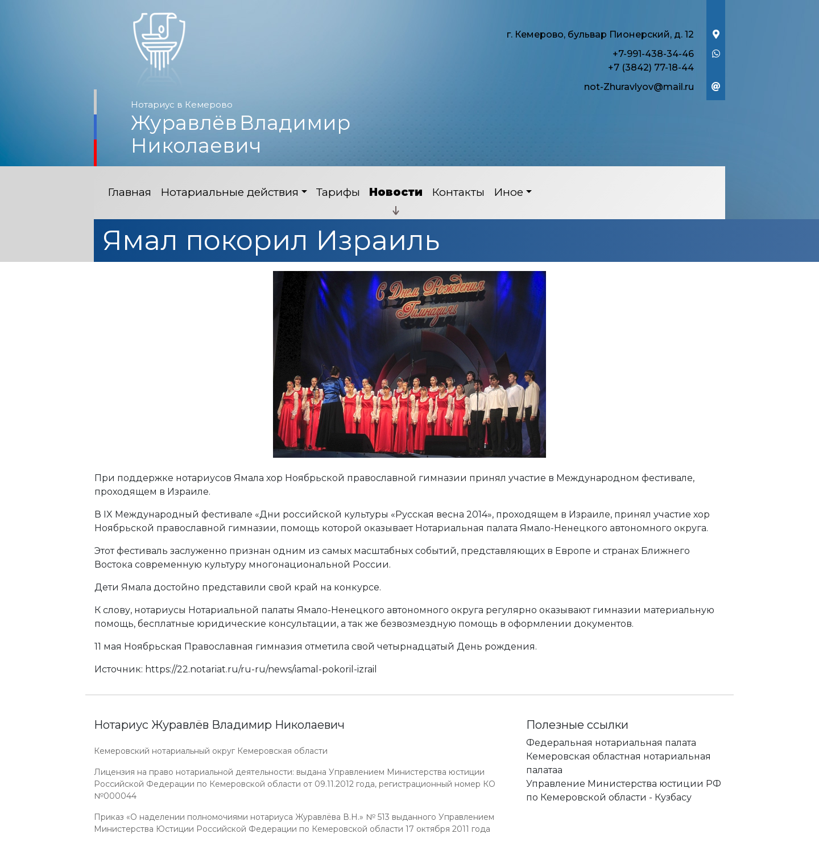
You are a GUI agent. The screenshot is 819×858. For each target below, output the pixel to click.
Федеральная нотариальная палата (611, 742)
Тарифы (338, 192)
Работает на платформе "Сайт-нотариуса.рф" (636, 851)
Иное (508, 192)
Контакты (458, 192)
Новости (396, 192)
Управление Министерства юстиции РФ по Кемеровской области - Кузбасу (623, 790)
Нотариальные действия (229, 192)
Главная (129, 192)
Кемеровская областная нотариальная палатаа (618, 763)
